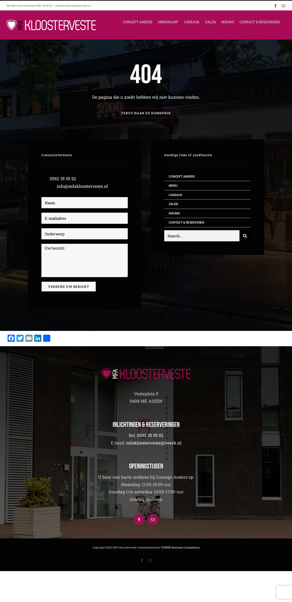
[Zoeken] (245, 236)
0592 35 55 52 (63, 178)
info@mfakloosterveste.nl (82, 186)
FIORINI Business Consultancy (180, 547)
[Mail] (152, 519)
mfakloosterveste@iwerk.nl (73, 5)
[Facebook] (139, 519)
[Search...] (201, 236)
